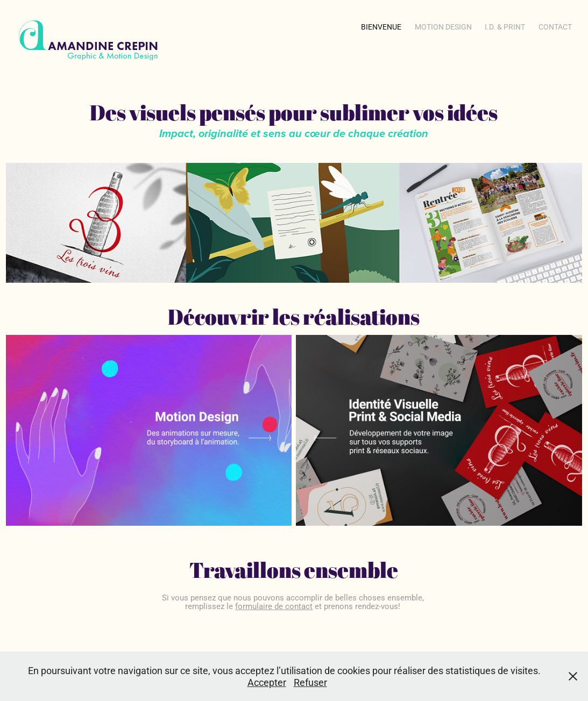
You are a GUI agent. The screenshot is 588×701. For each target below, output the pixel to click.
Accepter (266, 682)
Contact (555, 27)
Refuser (310, 682)
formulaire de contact (274, 605)
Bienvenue (381, 27)
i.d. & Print (505, 27)
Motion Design (443, 27)
